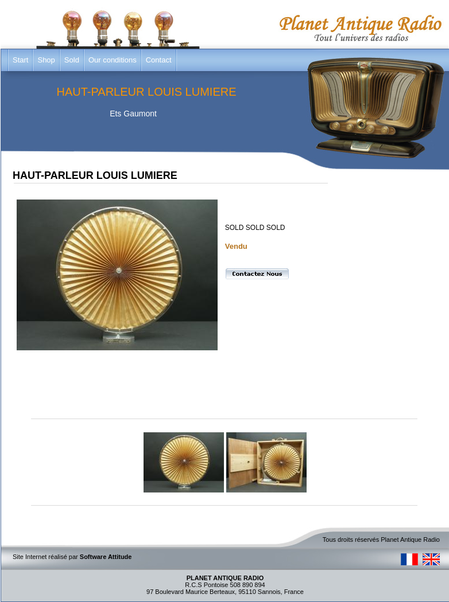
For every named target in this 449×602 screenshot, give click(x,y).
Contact (159, 60)
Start (20, 60)
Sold (71, 60)
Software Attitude (106, 556)
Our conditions (112, 60)
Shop (46, 60)
